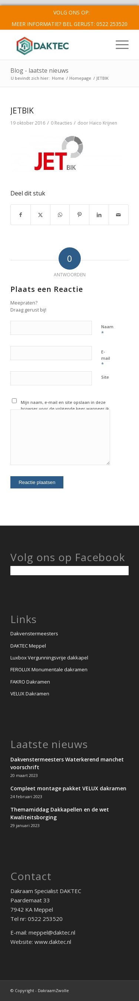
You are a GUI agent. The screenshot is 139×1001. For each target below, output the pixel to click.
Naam (107, 330)
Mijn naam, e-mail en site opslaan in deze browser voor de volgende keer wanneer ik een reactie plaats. (65, 408)
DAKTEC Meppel (28, 645)
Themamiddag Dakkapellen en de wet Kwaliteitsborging (59, 813)
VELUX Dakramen (29, 693)
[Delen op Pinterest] (79, 215)
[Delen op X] (40, 215)
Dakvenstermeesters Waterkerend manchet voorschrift (67, 763)
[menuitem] (71, 12)
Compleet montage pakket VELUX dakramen (68, 788)
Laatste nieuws (49, 744)
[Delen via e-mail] (118, 215)
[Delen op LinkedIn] (99, 215)
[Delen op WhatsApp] (60, 215)
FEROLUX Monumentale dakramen (48, 669)
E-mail (105, 358)
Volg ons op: (71, 12)
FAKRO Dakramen (30, 681)
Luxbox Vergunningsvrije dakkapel (49, 657)
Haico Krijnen (103, 123)
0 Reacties (61, 123)
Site (105, 377)
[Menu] (118, 45)
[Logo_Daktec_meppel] (57, 45)
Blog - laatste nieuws (39, 70)
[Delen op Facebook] (20, 215)
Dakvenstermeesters (34, 633)
